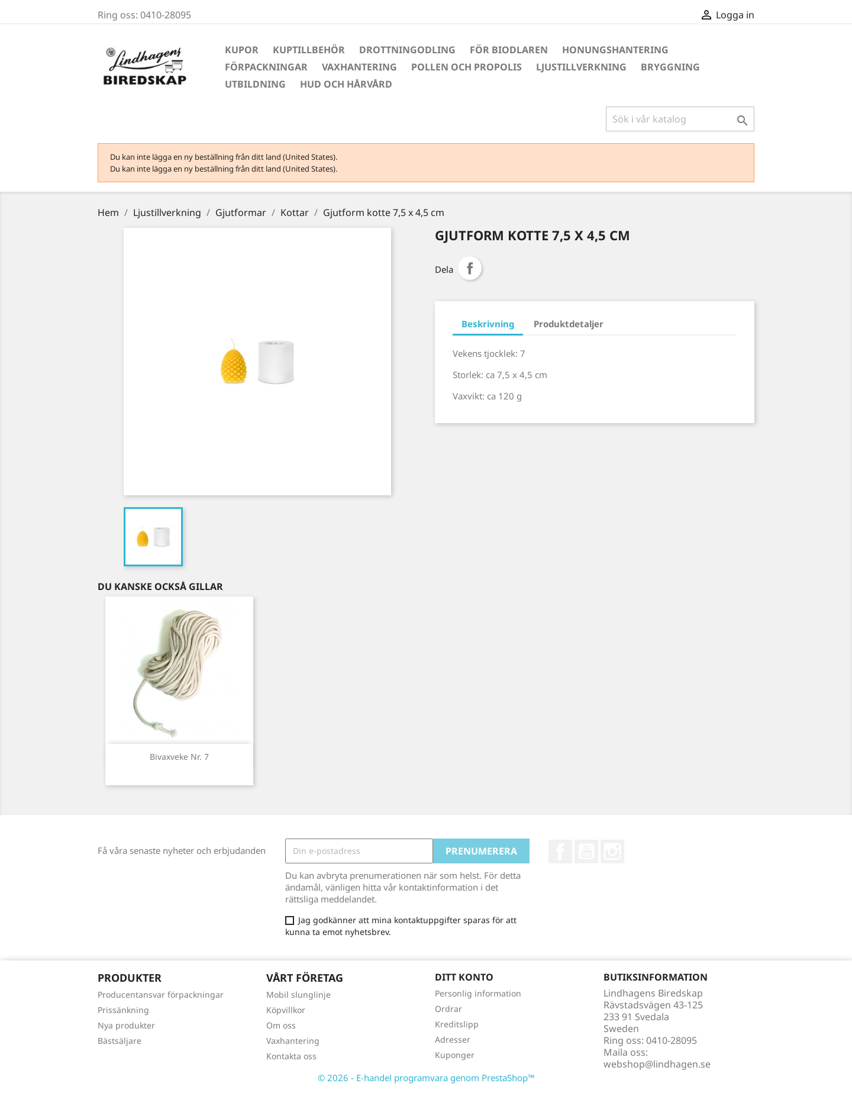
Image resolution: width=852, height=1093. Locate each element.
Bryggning (670, 66)
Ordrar (448, 1008)
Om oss (281, 1025)
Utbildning (255, 84)
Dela (470, 268)
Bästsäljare (119, 1040)
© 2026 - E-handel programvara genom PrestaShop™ (426, 1078)
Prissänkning (123, 1009)
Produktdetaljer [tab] (569, 324)
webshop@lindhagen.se (657, 1064)
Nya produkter (126, 1025)
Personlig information (478, 993)
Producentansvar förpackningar (161, 994)
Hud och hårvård (346, 84)
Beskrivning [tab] (488, 324)
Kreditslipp (457, 1024)
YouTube (586, 851)
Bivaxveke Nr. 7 (179, 756)
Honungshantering (615, 49)
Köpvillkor (285, 1009)
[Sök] (680, 119)
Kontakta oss (291, 1056)
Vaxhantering (359, 66)
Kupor (242, 49)
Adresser (452, 1039)
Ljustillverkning (581, 66)
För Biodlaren (509, 49)
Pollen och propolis (466, 66)
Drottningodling (407, 49)
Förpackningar (266, 66)
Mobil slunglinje (298, 994)
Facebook (560, 851)
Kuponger (455, 1054)
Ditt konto (464, 977)
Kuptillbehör (309, 49)
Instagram (612, 851)
